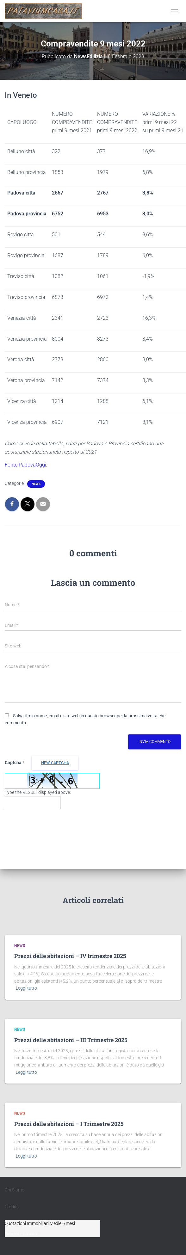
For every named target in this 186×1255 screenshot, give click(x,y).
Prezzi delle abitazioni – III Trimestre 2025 (70, 1040)
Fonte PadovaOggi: (26, 465)
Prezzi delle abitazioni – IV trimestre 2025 (70, 956)
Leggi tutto (26, 988)
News (36, 483)
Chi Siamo (14, 1189)
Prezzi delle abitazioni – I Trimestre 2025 (69, 1124)
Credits (12, 1206)
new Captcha (55, 762)
